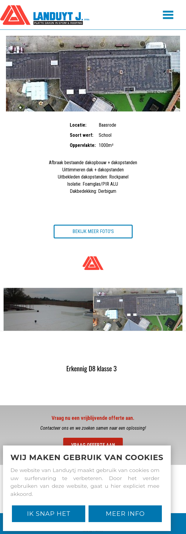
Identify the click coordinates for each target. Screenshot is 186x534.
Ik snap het (48, 513)
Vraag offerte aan (93, 445)
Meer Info (125, 513)
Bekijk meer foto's (93, 231)
